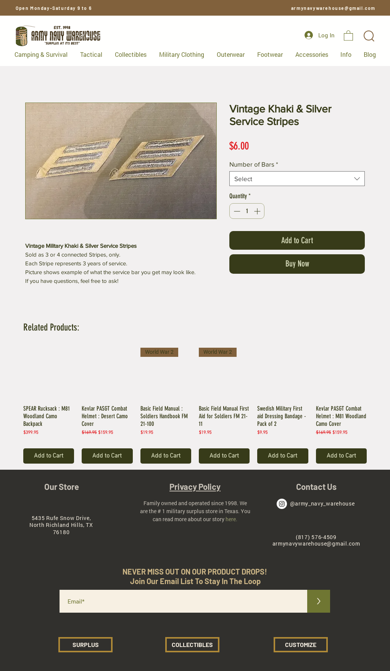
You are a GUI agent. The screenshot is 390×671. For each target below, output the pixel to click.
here (231, 519)
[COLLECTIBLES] (192, 644)
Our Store (61, 486)
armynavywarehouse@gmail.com (333, 8)
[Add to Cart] (48, 456)
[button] (348, 35)
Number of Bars (253, 164)
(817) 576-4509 (316, 537)
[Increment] (258, 211)
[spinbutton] (247, 211)
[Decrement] (236, 211)
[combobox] (297, 178)
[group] (195, 405)
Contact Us (316, 486)
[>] (318, 601)
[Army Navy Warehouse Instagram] (282, 504)
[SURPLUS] (85, 644)
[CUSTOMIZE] (301, 644)
